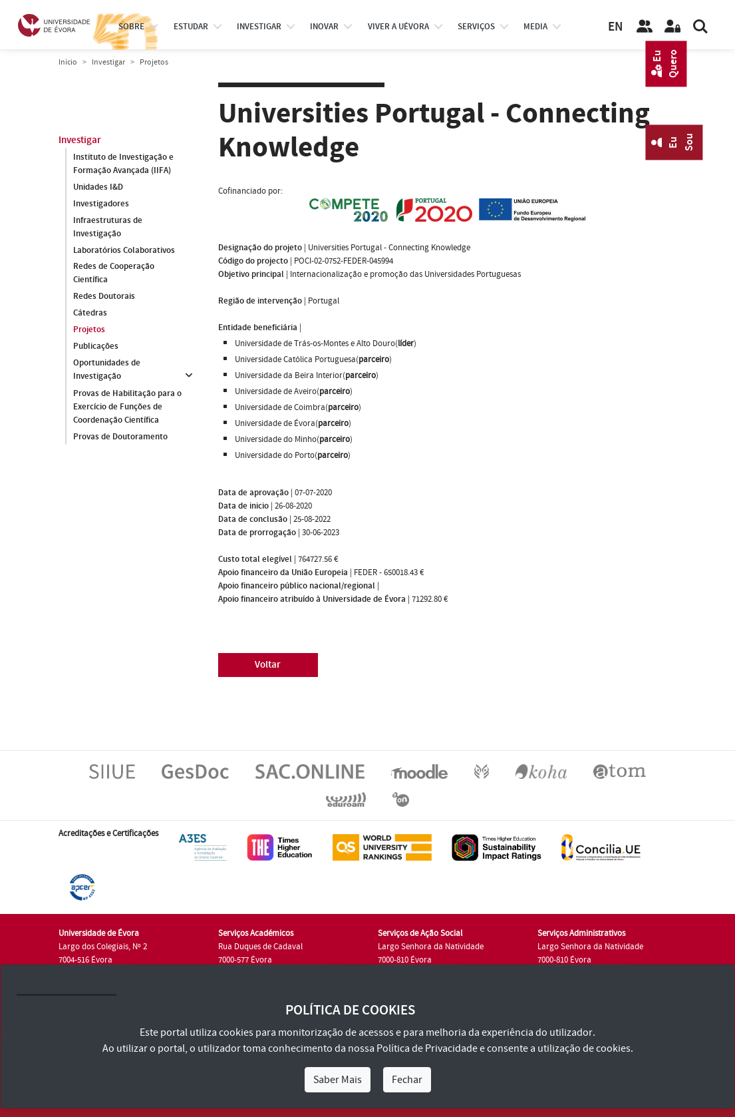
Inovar (324, 27)
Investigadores (101, 204)
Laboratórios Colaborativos (124, 250)
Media (535, 27)
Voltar (268, 664)
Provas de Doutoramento (120, 437)
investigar (259, 27)
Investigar (108, 62)
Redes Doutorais (104, 297)
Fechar (407, 1079)
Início (68, 62)
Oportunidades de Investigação (106, 370)
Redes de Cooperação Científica (113, 273)
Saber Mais (337, 1079)
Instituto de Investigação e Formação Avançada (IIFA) (123, 163)
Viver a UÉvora (398, 27)
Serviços (476, 27)
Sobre (131, 27)
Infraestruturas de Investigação (107, 227)
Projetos (89, 330)
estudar (191, 27)
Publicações (95, 347)
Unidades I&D (98, 187)
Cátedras (90, 314)
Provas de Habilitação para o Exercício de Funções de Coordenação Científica (127, 406)
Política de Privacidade (427, 1048)
